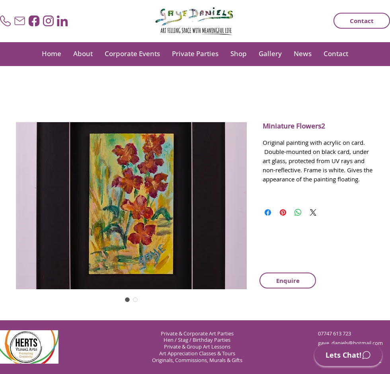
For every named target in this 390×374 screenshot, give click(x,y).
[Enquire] (287, 280)
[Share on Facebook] (268, 212)
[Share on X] (313, 212)
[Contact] (361, 21)
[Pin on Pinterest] (283, 212)
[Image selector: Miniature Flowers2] (127, 300)
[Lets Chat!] (348, 355)
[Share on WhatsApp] (298, 212)
